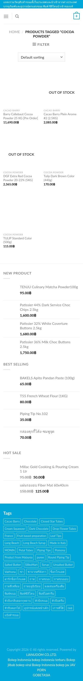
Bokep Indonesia (19, 660)
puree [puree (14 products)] (40, 557)
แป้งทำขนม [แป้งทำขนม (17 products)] (12, 615)
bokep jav (62, 665)
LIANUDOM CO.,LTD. (41, 655)
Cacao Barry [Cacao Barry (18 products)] (12, 521)
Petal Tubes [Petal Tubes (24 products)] (26, 550)
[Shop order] (41, 57)
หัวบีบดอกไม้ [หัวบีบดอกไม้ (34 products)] (12, 608)
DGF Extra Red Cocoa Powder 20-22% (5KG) (18, 178)
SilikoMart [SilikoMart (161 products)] (31, 564)
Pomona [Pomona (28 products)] (60, 550)
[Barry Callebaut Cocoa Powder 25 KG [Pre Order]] (21, 88)
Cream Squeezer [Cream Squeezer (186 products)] (15, 528)
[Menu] (6, 16)
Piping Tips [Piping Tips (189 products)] (44, 550)
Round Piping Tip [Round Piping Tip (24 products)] (58, 557)
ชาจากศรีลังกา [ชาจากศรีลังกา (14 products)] (37, 572)
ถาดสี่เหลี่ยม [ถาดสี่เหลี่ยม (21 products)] (12, 586)
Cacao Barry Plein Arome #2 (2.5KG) (60, 116)
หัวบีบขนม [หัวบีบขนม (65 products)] (41, 600)
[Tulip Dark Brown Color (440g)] (62, 151)
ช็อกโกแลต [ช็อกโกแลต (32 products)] (57, 572)
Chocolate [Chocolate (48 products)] (30, 521)
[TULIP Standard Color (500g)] (21, 213)
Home (14, 32)
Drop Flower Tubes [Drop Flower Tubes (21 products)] (64, 528)
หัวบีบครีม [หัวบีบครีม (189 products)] (58, 600)
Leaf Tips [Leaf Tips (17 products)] (55, 536)
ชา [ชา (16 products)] (21, 572)
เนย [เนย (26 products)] (70, 608)
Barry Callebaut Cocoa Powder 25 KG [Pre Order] (20, 116)
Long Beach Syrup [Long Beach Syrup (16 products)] (34, 543)
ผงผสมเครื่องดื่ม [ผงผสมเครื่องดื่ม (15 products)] (54, 586)
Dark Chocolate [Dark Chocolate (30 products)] (38, 528)
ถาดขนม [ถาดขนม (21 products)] (44, 579)
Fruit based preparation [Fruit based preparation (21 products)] (31, 536)
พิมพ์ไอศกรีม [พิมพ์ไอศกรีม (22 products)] (46, 593)
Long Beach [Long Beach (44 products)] (12, 543)
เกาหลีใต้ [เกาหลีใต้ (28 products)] (58, 608)
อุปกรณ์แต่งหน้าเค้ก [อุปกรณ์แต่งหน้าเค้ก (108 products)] (36, 608)
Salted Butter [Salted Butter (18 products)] (13, 564)
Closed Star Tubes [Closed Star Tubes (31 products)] (52, 521)
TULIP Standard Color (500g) (17, 240)
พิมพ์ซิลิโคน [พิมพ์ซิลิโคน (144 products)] (27, 593)
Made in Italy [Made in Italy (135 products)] (58, 543)
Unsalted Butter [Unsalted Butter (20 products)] (63, 564)
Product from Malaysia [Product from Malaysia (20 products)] (19, 557)
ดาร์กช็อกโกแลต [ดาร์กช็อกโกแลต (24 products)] (15, 579)
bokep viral (23, 665)
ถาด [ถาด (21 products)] (32, 579)
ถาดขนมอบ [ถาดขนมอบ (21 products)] (61, 579)
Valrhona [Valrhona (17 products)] (10, 572)
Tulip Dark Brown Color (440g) (59, 178)
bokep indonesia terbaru (49, 660)
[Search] (17, 16)
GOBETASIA (41, 675)
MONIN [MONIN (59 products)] (10, 550)
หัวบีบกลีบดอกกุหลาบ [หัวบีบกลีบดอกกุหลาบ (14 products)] (18, 600)
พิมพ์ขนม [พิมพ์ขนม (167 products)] (10, 593)
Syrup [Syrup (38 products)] (45, 564)
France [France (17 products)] (9, 536)
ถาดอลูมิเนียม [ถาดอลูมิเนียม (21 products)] (32, 586)
